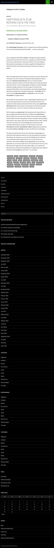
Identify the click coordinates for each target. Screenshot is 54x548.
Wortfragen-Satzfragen (7, 234)
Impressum (4, 531)
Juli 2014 (3, 339)
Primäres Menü (52, 2)
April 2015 (4, 330)
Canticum (39, 156)
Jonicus (16, 162)
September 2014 (5, 336)
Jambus (10, 162)
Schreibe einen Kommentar (28, 26)
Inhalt (3, 177)
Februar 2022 (4, 295)
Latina (2, 206)
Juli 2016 (3, 324)
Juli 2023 (3, 286)
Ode (34, 162)
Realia (2, 203)
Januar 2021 (4, 302)
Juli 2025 (3, 264)
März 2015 (4, 333)
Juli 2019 (3, 311)
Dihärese (26, 158)
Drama (40, 158)
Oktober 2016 (4, 320)
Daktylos (19, 158)
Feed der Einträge (5, 479)
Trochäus (10, 166)
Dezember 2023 (5, 283)
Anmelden (3, 476)
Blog (2, 525)
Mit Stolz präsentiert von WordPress (9, 546)
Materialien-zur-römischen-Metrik (20, 21)
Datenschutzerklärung (7, 528)
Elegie (9, 160)
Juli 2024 (3, 280)
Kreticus (23, 162)
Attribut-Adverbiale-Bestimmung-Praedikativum (14, 224)
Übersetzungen (5, 193)
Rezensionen (4, 197)
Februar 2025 (4, 267)
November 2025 (5, 258)
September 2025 (5, 261)
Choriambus (11, 158)
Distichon (33, 158)
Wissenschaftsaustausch (7, 538)
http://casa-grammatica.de (10, 2)
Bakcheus (32, 156)
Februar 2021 (4, 298)
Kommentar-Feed (5, 482)
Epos (20, 160)
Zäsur (32, 166)
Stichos (32, 164)
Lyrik (29, 162)
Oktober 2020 (4, 305)
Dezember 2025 (5, 255)
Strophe (39, 164)
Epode (15, 160)
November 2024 (5, 273)
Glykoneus (26, 160)
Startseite (3, 535)
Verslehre (18, 166)
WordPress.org (5, 486)
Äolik (16, 156)
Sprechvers (25, 164)
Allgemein (4, 181)
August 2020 (4, 308)
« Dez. (2, 514)
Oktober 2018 (4, 314)
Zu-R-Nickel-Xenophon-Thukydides (10, 227)
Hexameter (35, 160)
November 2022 (5, 289)
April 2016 (4, 327)
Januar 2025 (4, 270)
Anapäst (10, 156)
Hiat (41, 160)
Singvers (17, 164)
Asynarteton (23, 156)
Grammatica (4, 200)
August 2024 (4, 276)
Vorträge (4, 190)
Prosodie (10, 164)
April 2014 (4, 346)
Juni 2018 (3, 317)
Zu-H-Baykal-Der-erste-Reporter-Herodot (12, 237)
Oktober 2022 (4, 292)
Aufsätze (3, 187)
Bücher (8, 16)
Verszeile (25, 166)
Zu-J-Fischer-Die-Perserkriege (9, 231)
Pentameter (40, 162)
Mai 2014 (3, 342)
